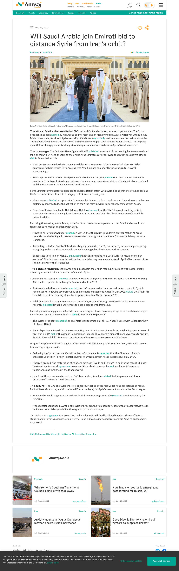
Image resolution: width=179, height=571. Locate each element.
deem (75, 314)
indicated (48, 304)
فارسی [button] (129, 7)
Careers (39, 550)
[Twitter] (158, 551)
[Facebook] (164, 551)
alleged (70, 232)
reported (72, 288)
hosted (55, 134)
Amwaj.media (142, 52)
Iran (95, 434)
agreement (65, 366)
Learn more (53, 563)
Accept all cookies (161, 561)
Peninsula (34, 52)
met (53, 334)
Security (81, 13)
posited (108, 177)
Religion (71, 13)
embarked (61, 320)
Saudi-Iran (86, 434)
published (94, 151)
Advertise (48, 550)
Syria (60, 434)
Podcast (80, 6)
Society (32, 13)
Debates (70, 6)
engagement (53, 415)
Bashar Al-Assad (72, 434)
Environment (57, 13)
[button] (129, 5)
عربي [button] (130, 3)
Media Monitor (93, 6)
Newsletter (17, 550)
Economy (20, 13)
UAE (32, 434)
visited (129, 291)
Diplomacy (43, 13)
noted (110, 366)
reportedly (99, 138)
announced (75, 255)
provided (63, 278)
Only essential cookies (131, 561)
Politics (93, 13)
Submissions (28, 550)
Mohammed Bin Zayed (46, 434)
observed (92, 210)
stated (107, 376)
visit (32, 158)
